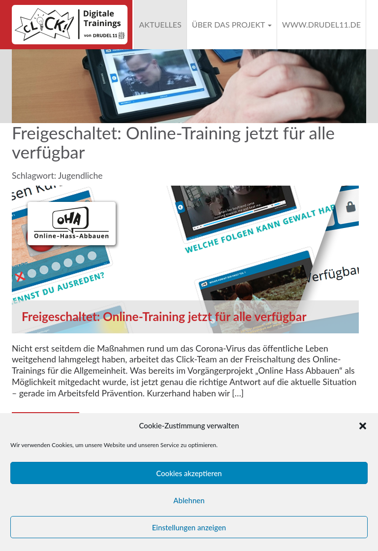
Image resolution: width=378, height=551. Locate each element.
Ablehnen (188, 500)
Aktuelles (160, 24)
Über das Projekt (232, 24)
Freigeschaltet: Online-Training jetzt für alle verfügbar (164, 316)
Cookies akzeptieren (189, 473)
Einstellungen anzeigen (189, 527)
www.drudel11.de (321, 24)
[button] (363, 426)
